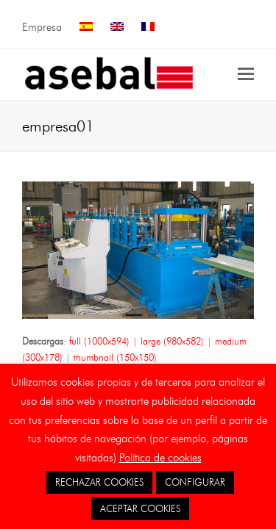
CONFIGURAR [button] (195, 482)
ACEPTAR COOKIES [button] (140, 508)
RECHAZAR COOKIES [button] (99, 482)
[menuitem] (86, 27)
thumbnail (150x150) (115, 357)
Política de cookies (160, 457)
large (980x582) (172, 341)
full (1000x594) (99, 341)
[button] (246, 74)
